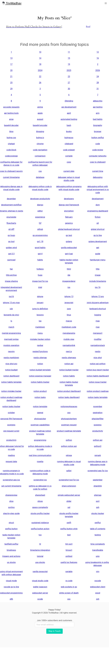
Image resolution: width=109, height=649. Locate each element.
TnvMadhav (11, 3)
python (69, 440)
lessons (40, 315)
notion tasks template (97, 397)
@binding (69, 101)
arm (97, 113)
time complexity (97, 544)
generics (69, 223)
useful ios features (69, 562)
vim (97, 571)
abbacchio (97, 101)
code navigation (40, 150)
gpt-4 (40, 253)
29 (11, 88)
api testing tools (11, 113)
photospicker (40, 419)
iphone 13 (68, 296)
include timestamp (97, 281)
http (97, 269)
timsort (69, 550)
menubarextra (69, 333)
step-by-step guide (11, 513)
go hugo (11, 235)
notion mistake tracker (11, 391)
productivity (97, 431)
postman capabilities (40, 425)
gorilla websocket (69, 247)
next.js (69, 351)
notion (40, 364)
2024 (40, 70)
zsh (97, 599)
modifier (97, 339)
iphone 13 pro (97, 296)
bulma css (11, 137)
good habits (40, 247)
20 (11, 70)
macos (69, 321)
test (69, 535)
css (40, 171)
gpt (97, 247)
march (11, 327)
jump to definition (40, 309)
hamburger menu (97, 260)
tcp (40, 535)
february (69, 217)
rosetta (40, 461)
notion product (40, 391)
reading (11, 455)
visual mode (11, 580)
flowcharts (11, 223)
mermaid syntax (11, 339)
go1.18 (40, 241)
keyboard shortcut (97, 309)
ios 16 (97, 287)
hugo (40, 275)
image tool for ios (40, 281)
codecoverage (11, 156)
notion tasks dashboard (68, 397)
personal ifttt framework (11, 419)
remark (98, 455)
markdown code (69, 327)
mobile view (69, 339)
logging (97, 315)
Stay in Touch (54, 631)
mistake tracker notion (40, 339)
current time (97, 171)
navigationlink (69, 345)
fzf (40, 223)
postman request (69, 425)
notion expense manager (40, 376)
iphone (40, 296)
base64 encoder (40, 125)
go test (69, 235)
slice (11, 501)
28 (98, 82)
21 (11, 76)
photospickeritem (69, 419)
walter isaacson (40, 587)
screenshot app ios (11, 480)
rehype (69, 455)
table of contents (97, 529)
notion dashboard (11, 376)
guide (97, 253)
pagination (97, 412)
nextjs (97, 351)
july (11, 309)
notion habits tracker (40, 382)
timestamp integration (40, 550)
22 (40, 76)
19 (69, 64)
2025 (69, 70)
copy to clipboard (97, 162)
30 (69, 88)
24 (98, 76)
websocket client (97, 587)
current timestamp (11, 177)
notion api (68, 364)
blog (11, 131)
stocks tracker (97, 513)
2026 (97, 70)
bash (69, 125)
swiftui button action (40, 529)
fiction (97, 217)
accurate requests (11, 107)
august (40, 119)
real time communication (40, 455)
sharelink (98, 486)
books (69, 131)
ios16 (11, 296)
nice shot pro (11, 364)
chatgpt (11, 143)
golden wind (11, 247)
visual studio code (40, 580)
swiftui (98, 522)
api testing (97, 107)
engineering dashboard (97, 211)
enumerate (11, 217)
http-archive (11, 275)
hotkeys (40, 269)
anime (40, 107)
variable (68, 571)
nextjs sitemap (40, 357)
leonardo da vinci (11, 315)
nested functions (40, 351)
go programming (40, 235)
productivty (11, 440)
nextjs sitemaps (69, 357)
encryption (69, 211)
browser (97, 131)
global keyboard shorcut (69, 229)
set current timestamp (11, 486)
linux (69, 315)
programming (40, 440)
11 (69, 52)
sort (97, 501)
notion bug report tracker (98, 370)
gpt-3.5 (11, 253)
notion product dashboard (69, 391)
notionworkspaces (69, 406)
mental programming (11, 333)
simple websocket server (69, 495)
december (11, 198)
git (98, 223)
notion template (40, 406)
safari (69, 470)
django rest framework (69, 205)
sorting (11, 507)
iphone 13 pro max (11, 302)
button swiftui (97, 137)
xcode (40, 599)
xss (68, 599)
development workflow (11, 205)
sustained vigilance (40, 522)
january (40, 302)
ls (11, 321)
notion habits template (11, 382)
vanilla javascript (40, 571)
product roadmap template (69, 431)
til (40, 544)
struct (11, 522)
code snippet (69, 150)
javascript (68, 302)
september (97, 480)
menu (40, 333)
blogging (40, 131)
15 (69, 58)
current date (68, 171)
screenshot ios (40, 480)
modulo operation (11, 345)
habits (40, 260)
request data (11, 461)
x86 (11, 599)
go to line (98, 235)
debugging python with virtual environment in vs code (98, 189)
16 (98, 58)
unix (97, 556)
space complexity (40, 507)
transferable (97, 550)
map (98, 321)
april (69, 113)
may (98, 327)
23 (69, 76)
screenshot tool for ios (69, 480)
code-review (97, 150)
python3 (97, 446)
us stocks (11, 562)
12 (98, 52)
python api (97, 440)
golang (69, 241)
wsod (97, 593)
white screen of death (69, 593)
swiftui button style (68, 529)
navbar (40, 345)
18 (40, 64)
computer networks (97, 156)
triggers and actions (11, 556)
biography (97, 125)
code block (11, 150)
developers (69, 198)
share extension (69, 486)
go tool (11, 241)
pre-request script (11, 431)
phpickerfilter (98, 419)
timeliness (11, 550)
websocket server (40, 593)
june (69, 309)
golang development (97, 241)
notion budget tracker (69, 370)
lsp (40, 321)
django (40, 205)
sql (69, 507)
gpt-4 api (69, 253)
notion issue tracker (98, 382)
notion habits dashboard (98, 376)
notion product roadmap (98, 391)
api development (68, 107)
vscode (97, 580)
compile (68, 156)
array (11, 119)
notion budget (11, 370)
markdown (40, 327)
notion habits (69, 376)
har (11, 269)
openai (40, 412)
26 (40, 82)
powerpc (98, 425)
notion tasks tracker (11, 406)
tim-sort (68, 544)
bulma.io (40, 137)
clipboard (69, 143)
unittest (68, 556)
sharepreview (11, 495)
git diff (11, 229)
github (40, 229)
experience (40, 217)
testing (98, 535)
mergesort (97, 333)
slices (40, 501)
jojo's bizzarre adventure (97, 302)
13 (11, 58)
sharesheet (40, 495)
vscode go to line (11, 587)
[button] (105, 3)
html (69, 269)
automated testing (69, 119)
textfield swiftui (11, 544)
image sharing (11, 281)
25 (11, 82)
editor (40, 211)
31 (98, 88)
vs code (68, 580)
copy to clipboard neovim (11, 171)
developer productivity (40, 198)
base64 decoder (11, 125)
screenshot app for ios (98, 470)
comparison (40, 156)
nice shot (98, 357)
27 (69, 82)
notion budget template (40, 370)
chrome (40, 143)
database (40, 177)
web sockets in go (69, 587)
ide (69, 275)
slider (68, 501)
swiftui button (11, 529)
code (97, 143)
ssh (97, 507)
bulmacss (68, 137)
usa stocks (40, 562)
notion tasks (40, 397)
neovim (11, 351)
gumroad (11, 260)
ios (69, 287)
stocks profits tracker (40, 513)
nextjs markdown (11, 357)
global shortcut (97, 229)
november (97, 406)
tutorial (40, 556)
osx (68, 412)
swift (69, 522)
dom (98, 205)
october (11, 412)
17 (11, 64)
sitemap (97, 495)
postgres (11, 425)
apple (40, 113)
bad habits (97, 119)
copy (69, 162)
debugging (97, 177)
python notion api (69, 446)
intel (40, 287)
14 (40, 58)
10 (40, 52)
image (97, 275)
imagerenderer (68, 281)
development (98, 198)
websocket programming (11, 593)
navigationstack (97, 345)
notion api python (97, 364)
